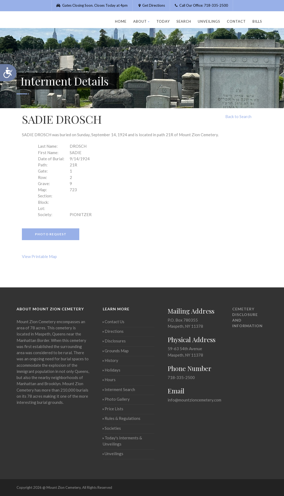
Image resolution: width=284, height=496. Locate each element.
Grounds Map (116, 350)
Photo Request (50, 234)
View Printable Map (39, 256)
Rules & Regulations (121, 418)
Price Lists (113, 408)
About (141, 21)
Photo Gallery (116, 399)
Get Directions (151, 5)
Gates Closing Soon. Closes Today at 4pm (92, 5)
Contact (236, 21)
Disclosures (114, 340)
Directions (113, 331)
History (110, 360)
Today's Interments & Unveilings (122, 440)
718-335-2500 (181, 377)
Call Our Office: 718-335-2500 (201, 5)
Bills (257, 21)
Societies (112, 428)
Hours (109, 379)
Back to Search (238, 116)
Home (121, 21)
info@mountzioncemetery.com (194, 399)
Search (183, 21)
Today (163, 21)
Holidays (111, 370)
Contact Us (113, 321)
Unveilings (209, 21)
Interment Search (119, 389)
